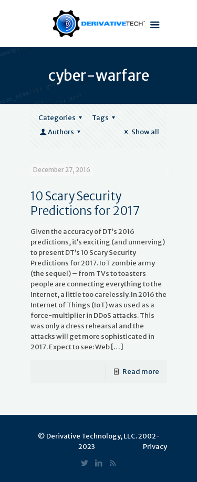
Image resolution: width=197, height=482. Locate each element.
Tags (105, 117)
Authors (61, 131)
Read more (140, 371)
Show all (140, 131)
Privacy (155, 446)
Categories (61, 117)
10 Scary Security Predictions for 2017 (85, 204)
